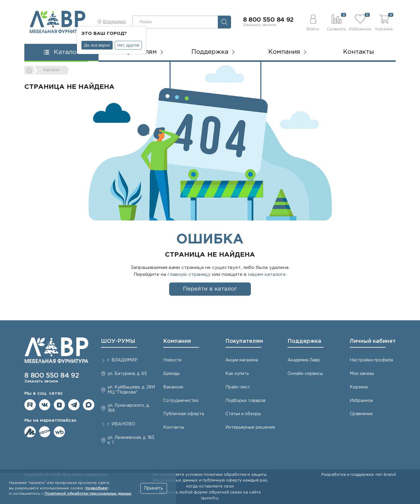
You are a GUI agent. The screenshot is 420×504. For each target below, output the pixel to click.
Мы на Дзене (59, 405)
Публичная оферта (183, 414)
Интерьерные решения (250, 427)
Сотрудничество (181, 401)
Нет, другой (128, 45)
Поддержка (304, 341)
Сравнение (361, 414)
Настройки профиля (371, 360)
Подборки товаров (245, 401)
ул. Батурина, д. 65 (127, 374)
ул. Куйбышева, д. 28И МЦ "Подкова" (131, 389)
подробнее (96, 488)
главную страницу (189, 274)
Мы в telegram (74, 405)
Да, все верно (97, 45)
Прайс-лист (237, 387)
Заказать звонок (259, 25)
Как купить (237, 374)
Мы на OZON (44, 432)
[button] (313, 22)
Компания (177, 341)
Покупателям (244, 341)
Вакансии (173, 387)
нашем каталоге (267, 274)
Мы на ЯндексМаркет (30, 432)
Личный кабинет (373, 341)
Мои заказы (362, 374)
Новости (172, 360)
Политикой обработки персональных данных (87, 493)
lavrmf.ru (209, 498)
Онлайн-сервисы (305, 374)
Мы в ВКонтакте (44, 405)
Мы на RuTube (30, 405)
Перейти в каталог (210, 288)
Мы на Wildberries (59, 432)
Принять (153, 488)
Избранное (361, 401)
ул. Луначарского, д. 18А (129, 408)
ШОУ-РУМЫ (118, 341)
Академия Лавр (304, 360)
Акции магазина (241, 360)
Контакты (358, 52)
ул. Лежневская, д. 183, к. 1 (131, 440)
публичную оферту (222, 480)
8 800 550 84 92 (268, 20)
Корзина (359, 387)
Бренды (171, 374)
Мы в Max (88, 405)
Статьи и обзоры (243, 414)
